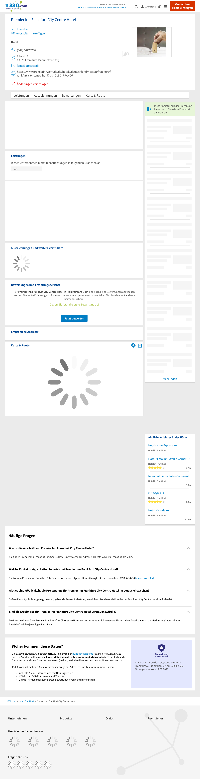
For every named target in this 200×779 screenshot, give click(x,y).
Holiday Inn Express (160, 445)
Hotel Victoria (156, 510)
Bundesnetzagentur (83, 653)
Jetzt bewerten (74, 318)
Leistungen (21, 95)
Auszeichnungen (45, 95)
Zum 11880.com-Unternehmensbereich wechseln (102, 7)
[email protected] (28, 66)
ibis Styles (154, 493)
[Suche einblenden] (138, 6)
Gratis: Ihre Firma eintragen (182, 6)
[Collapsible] (188, 548)
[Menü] (167, 6)
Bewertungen (71, 95)
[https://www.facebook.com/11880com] (11, 764)
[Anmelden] (149, 6)
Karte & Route (95, 95)
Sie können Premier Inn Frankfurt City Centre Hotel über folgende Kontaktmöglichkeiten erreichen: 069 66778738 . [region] (82, 578)
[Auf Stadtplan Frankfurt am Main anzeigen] (140, 345)
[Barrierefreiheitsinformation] (161, 6)
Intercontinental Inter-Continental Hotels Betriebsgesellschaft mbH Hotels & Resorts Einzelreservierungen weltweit (170, 476)
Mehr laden (170, 379)
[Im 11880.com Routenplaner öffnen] (133, 345)
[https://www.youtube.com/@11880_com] (47, 764)
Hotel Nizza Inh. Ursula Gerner (167, 459)
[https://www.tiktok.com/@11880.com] (29, 764)
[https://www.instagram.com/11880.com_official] (20, 764)
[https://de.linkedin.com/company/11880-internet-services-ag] (38, 764)
